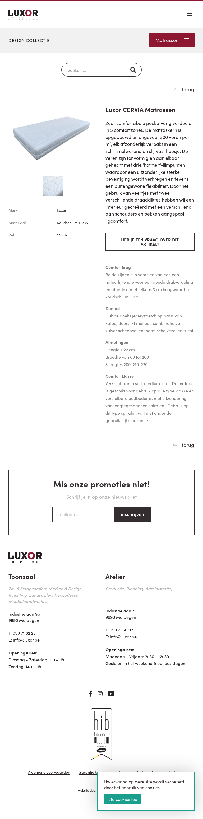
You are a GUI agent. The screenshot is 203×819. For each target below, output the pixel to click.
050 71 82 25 (24, 633)
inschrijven (132, 514)
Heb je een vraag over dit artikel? (150, 242)
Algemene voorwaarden (49, 772)
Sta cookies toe (122, 799)
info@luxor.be (26, 640)
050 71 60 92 (121, 630)
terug (188, 88)
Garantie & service (94, 772)
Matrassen (172, 40)
